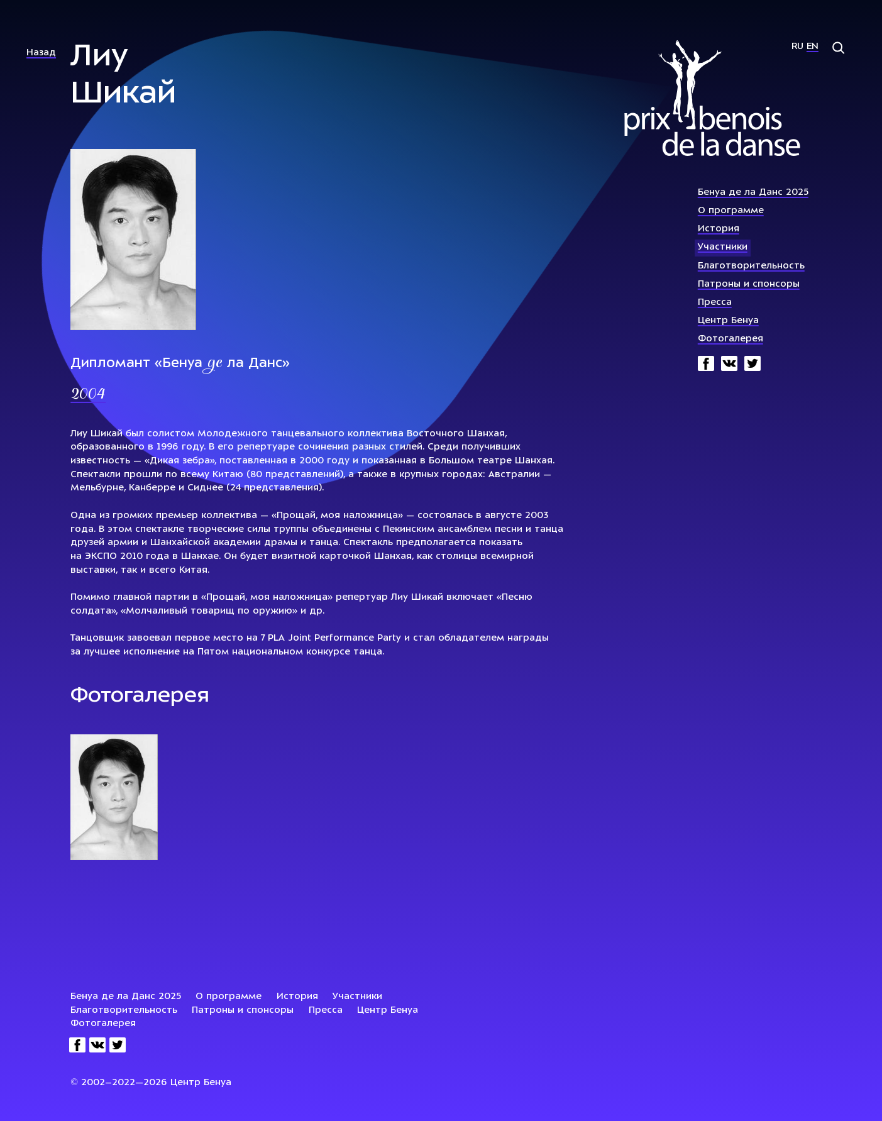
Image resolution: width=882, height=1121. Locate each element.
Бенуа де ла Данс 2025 (753, 192)
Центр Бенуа (728, 321)
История (718, 229)
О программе (731, 211)
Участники (722, 247)
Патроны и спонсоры (749, 284)
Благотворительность (751, 266)
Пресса (715, 302)
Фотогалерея (730, 339)
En (813, 46)
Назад (41, 53)
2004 (88, 395)
